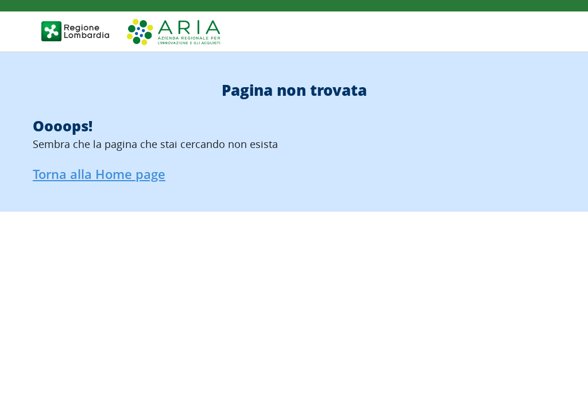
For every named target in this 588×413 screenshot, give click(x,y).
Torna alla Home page (99, 174)
